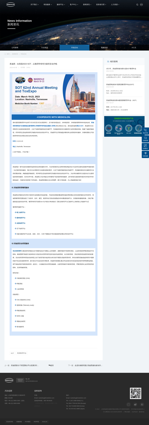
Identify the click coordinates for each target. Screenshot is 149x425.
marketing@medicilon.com (46, 398)
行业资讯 (44, 47)
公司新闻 (15, 47)
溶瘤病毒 (19, 421)
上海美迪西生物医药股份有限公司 (111, 409)
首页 (8, 54)
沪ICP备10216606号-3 (137, 409)
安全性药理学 (17, 251)
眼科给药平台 (21, 218)
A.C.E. (134, 47)
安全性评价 (9, 421)
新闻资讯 (15, 54)
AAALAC (44, 421)
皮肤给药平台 (21, 223)
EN (141, 4)
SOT (12, 353)
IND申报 (36, 421)
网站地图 (127, 412)
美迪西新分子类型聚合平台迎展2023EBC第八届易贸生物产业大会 (25, 365)
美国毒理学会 (21, 353)
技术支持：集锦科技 (138, 412)
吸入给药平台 (21, 212)
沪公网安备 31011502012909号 (112, 412)
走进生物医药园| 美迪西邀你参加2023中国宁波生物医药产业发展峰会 (89, 365)
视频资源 (104, 47)
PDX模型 (28, 421)
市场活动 (74, 47)
